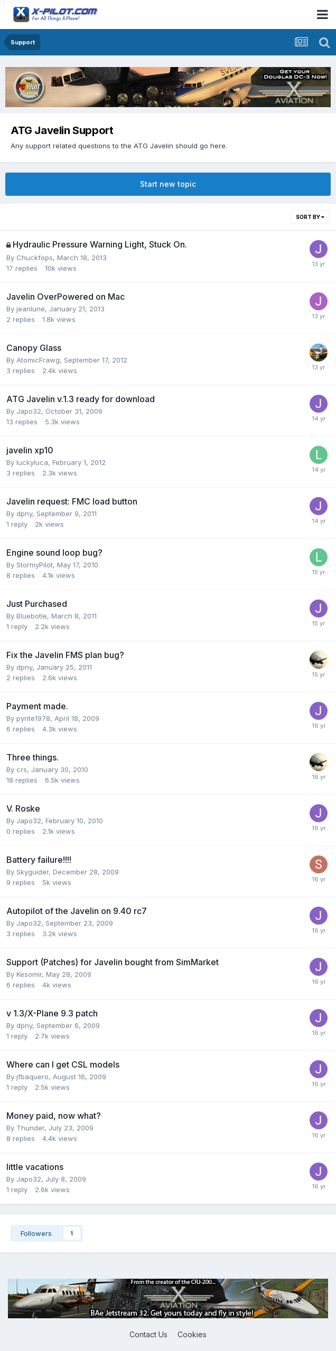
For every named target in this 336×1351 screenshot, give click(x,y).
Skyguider (32, 872)
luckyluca (32, 462)
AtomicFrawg (38, 360)
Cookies (192, 1334)
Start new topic (168, 183)
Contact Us (148, 1334)
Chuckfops (34, 257)
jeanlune (30, 309)
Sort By (310, 217)
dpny (24, 513)
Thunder (30, 1128)
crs (21, 769)
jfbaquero (32, 1076)
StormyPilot (34, 564)
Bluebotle (31, 616)
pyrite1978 (33, 718)
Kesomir (29, 974)
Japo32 (28, 411)
